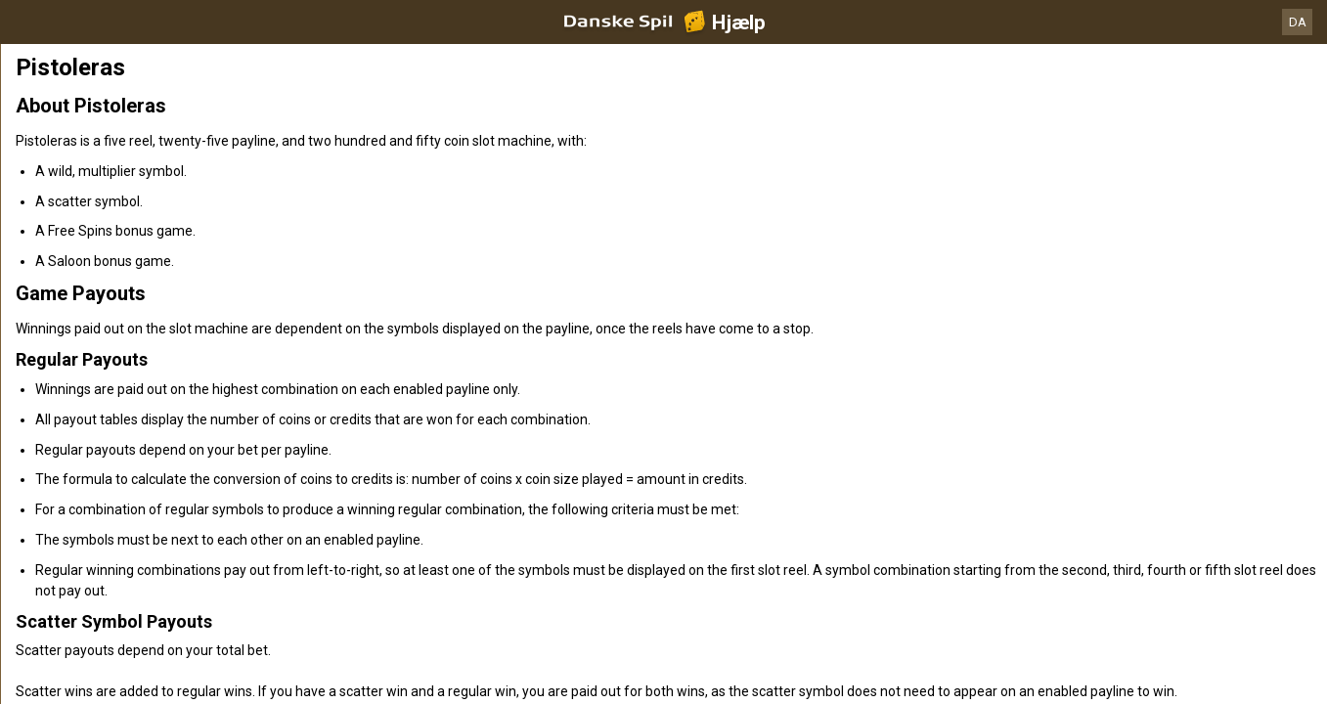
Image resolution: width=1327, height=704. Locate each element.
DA (1297, 22)
